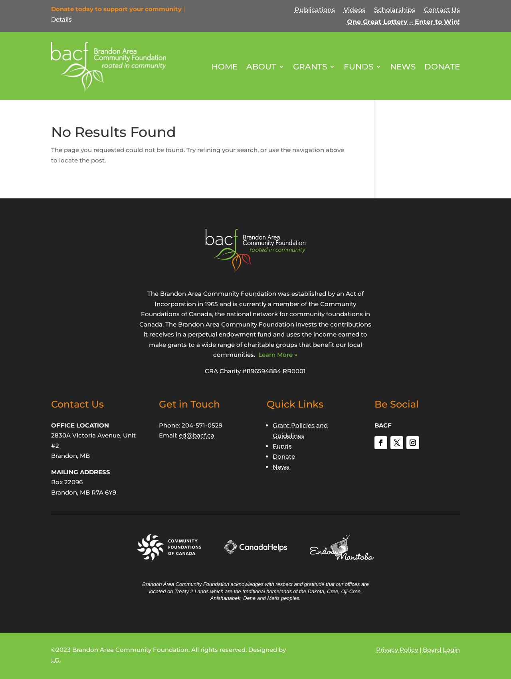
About (261, 66)
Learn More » (277, 354)
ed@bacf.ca (196, 435)
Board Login (441, 649)
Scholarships (394, 10)
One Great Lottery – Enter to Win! (403, 22)
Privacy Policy (397, 649)
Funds (358, 66)
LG (55, 660)
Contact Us (442, 10)
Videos (354, 10)
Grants (310, 66)
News (403, 66)
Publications (315, 10)
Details (61, 19)
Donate (442, 66)
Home (225, 66)
